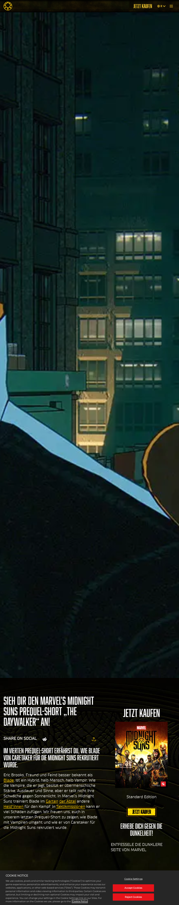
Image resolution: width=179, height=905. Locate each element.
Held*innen (13, 806)
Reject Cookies (133, 897)
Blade (8, 780)
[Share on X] (55, 739)
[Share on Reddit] (44, 739)
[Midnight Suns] (7, 6)
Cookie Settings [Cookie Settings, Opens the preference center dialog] (133, 878)
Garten (52, 801)
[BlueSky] (84, 739)
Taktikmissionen (70, 806)
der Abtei (67, 801)
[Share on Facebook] (64, 739)
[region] (89, 887)
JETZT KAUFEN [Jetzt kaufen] (142, 6)
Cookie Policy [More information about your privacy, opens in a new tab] (79, 901)
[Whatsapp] (73, 739)
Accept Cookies (133, 887)
